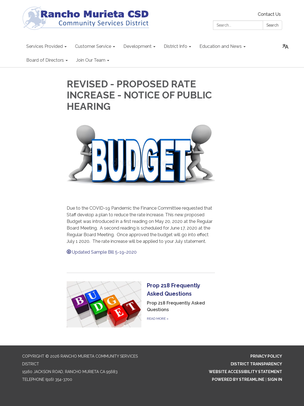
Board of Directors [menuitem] (45, 60)
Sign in (274, 379)
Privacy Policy (266, 356)
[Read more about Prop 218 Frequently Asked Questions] (141, 304)
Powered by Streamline (238, 379)
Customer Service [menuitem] (93, 46)
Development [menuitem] (137, 46)
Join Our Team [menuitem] (90, 60)
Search (272, 25)
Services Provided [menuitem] (44, 46)
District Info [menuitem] (175, 46)
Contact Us (269, 14)
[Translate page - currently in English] (285, 46)
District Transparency (256, 364)
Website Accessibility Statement (245, 371)
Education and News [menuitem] (220, 46)
